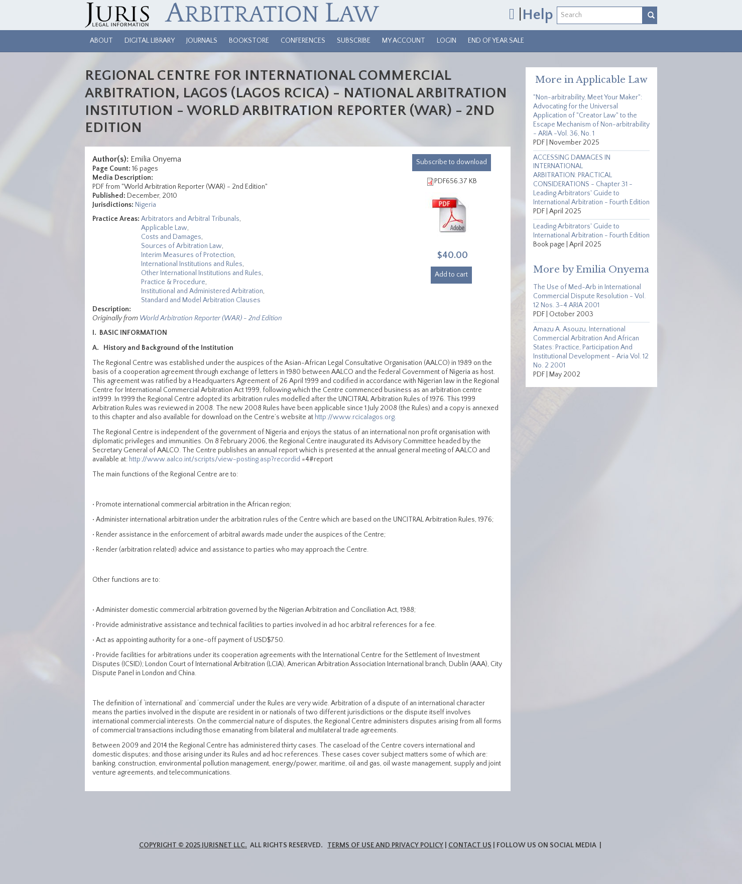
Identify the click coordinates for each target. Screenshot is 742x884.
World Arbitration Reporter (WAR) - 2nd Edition (211, 318)
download (451, 162)
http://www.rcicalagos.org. (356, 417)
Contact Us (469, 845)
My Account (403, 41)
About (101, 41)
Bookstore (249, 41)
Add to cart (451, 275)
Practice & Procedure (173, 282)
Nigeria (145, 205)
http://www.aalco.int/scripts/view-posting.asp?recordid (214, 459)
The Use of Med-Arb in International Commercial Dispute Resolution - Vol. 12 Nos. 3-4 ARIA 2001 (589, 296)
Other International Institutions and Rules (201, 273)
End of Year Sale (496, 41)
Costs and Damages (171, 237)
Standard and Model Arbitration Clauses (201, 300)
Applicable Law (164, 228)
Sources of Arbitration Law (181, 246)
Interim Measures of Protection (187, 255)
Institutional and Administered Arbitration (202, 291)
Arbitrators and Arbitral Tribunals (190, 219)
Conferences (303, 41)
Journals (201, 41)
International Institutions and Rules (191, 264)
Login (446, 41)
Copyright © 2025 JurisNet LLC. (193, 845)
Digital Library (150, 41)
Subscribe (353, 41)
